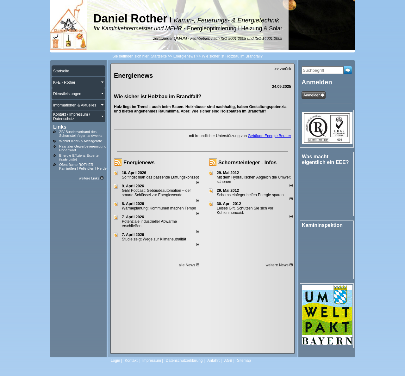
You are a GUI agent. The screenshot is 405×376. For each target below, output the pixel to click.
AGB (228, 360)
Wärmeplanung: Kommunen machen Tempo (159, 208)
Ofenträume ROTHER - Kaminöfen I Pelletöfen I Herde (83, 166)
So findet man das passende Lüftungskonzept (160, 177)
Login (115, 360)
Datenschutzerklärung (184, 360)
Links (59, 127)
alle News (189, 265)
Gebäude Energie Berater (269, 136)
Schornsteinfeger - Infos (247, 162)
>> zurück (282, 69)
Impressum (151, 360)
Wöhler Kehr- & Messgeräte (80, 141)
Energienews (139, 162)
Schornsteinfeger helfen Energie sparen (250, 195)
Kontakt (131, 360)
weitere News (279, 265)
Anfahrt (213, 360)
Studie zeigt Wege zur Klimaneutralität (154, 239)
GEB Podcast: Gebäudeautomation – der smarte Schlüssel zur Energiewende (156, 192)
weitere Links (91, 178)
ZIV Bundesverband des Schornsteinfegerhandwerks (80, 133)
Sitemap (244, 360)
